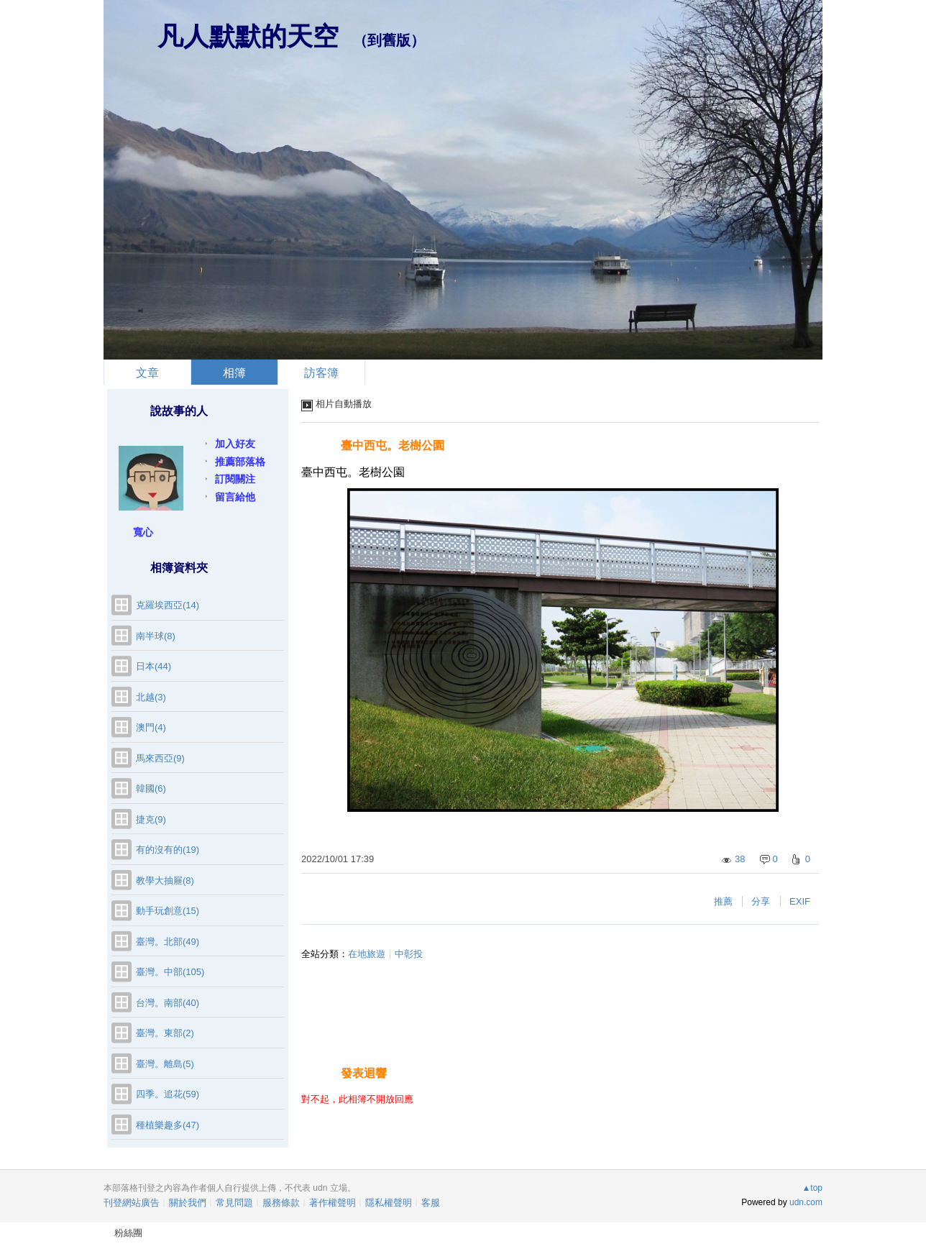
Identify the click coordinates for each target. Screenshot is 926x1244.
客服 (430, 1202)
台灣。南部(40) (167, 1002)
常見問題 (234, 1202)
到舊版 (389, 40)
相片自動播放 (344, 403)
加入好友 (235, 443)
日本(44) (153, 666)
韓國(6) (151, 788)
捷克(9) (151, 819)
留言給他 (235, 497)
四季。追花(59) (167, 1094)
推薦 (723, 901)
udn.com (805, 1202)
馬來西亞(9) (160, 758)
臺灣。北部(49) (167, 941)
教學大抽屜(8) (165, 880)
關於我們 (187, 1202)
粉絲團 (128, 1232)
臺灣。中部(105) (170, 971)
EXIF (799, 901)
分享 (760, 901)
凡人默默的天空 (248, 36)
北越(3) (151, 697)
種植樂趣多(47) (167, 1125)
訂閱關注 (235, 479)
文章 (147, 373)
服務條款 (281, 1202)
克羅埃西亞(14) (167, 605)
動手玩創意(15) (167, 910)
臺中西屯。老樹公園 (392, 445)
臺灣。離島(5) (165, 1063)
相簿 (234, 373)
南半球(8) (155, 636)
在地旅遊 (366, 953)
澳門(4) (151, 727)
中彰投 (409, 953)
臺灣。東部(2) (165, 1033)
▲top (812, 1188)
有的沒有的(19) (167, 849)
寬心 (143, 532)
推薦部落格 (240, 461)
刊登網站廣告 (132, 1202)
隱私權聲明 (388, 1202)
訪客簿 (321, 373)
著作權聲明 (332, 1202)
